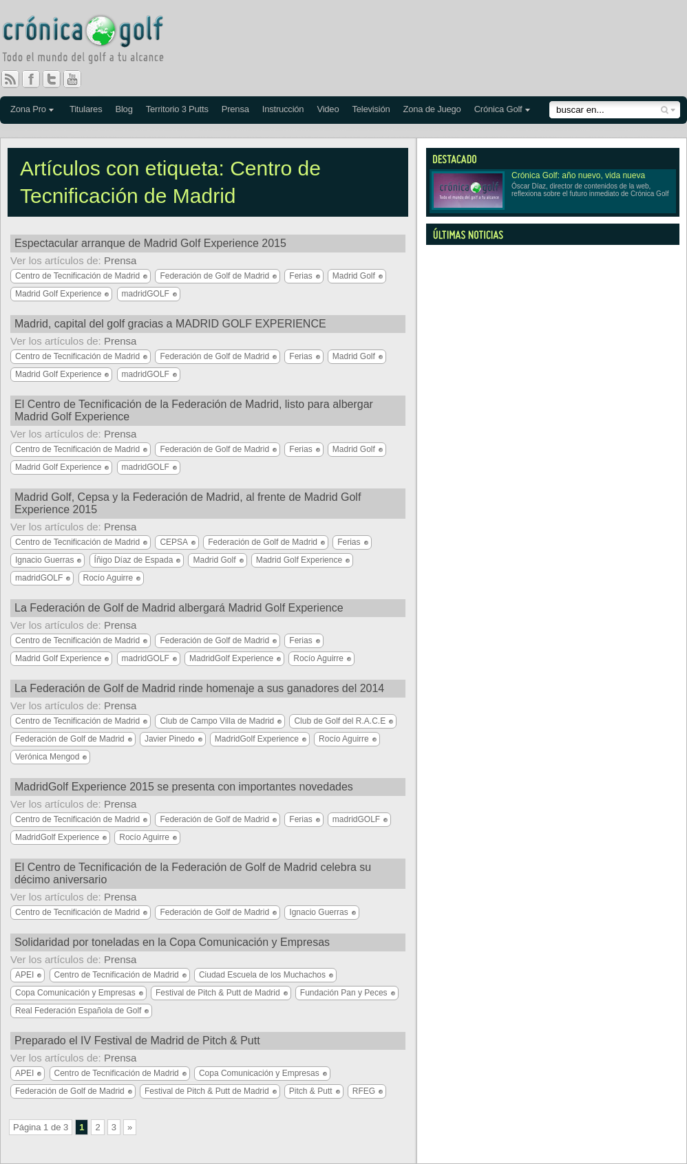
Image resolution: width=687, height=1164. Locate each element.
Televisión (371, 109)
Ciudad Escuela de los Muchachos (262, 975)
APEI (24, 975)
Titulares (86, 109)
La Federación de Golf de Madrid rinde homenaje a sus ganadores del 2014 (199, 688)
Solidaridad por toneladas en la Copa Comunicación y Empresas (172, 942)
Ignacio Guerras (44, 560)
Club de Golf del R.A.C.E (339, 721)
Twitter (57, 79)
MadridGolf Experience (231, 658)
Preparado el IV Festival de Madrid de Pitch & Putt (137, 1040)
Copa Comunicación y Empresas (75, 993)
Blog (123, 109)
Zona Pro (28, 109)
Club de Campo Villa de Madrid (217, 721)
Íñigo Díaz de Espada (133, 560)
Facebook (36, 79)
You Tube (78, 79)
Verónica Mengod (47, 757)
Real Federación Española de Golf (78, 1010)
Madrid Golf (353, 276)
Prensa (235, 109)
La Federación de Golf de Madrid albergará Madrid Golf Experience (179, 608)
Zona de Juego (432, 109)
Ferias (300, 276)
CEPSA (174, 542)
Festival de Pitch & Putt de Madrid (218, 993)
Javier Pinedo (170, 739)
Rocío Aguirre (108, 578)
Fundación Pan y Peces (344, 993)
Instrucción (283, 109)
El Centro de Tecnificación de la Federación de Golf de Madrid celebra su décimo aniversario (192, 873)
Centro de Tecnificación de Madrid (77, 276)
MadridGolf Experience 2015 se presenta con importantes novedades (183, 787)
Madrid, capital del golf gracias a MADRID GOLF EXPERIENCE (170, 324)
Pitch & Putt (310, 1091)
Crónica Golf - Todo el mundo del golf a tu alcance (93, 41)
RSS (10, 79)
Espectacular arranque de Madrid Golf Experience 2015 (150, 243)
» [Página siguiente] (129, 1127)
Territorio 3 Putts (177, 109)
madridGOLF (145, 294)
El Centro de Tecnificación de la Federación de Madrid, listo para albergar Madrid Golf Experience (193, 410)
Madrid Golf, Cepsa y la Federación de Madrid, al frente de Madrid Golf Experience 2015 (187, 503)
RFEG (363, 1091)
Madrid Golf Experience (58, 294)
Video (328, 109)
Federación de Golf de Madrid (214, 276)
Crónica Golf (498, 109)
